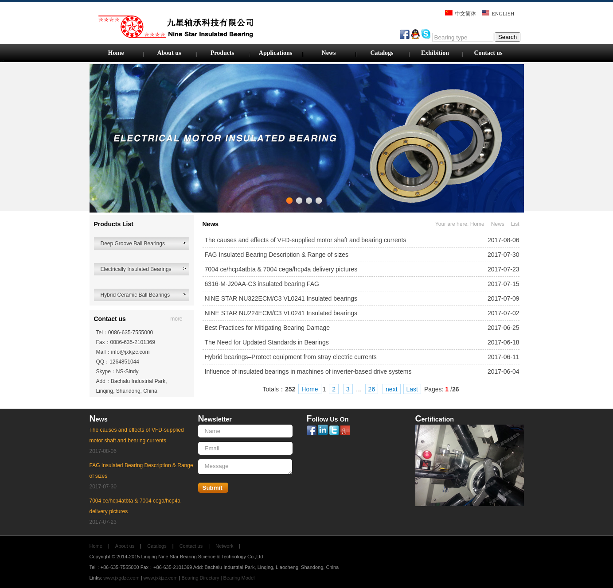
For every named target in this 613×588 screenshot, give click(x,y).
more (176, 319)
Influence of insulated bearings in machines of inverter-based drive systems (308, 371)
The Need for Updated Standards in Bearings (267, 342)
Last (412, 389)
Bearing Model (239, 577)
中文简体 (465, 14)
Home (116, 53)
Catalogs (381, 53)
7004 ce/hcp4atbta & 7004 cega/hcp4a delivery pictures (281, 269)
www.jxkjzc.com (161, 577)
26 (371, 389)
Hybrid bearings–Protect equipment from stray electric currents (291, 356)
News (329, 53)
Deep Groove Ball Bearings (133, 243)
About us (169, 53)
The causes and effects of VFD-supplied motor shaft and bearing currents (305, 240)
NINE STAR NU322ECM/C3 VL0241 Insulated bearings (281, 298)
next (391, 389)
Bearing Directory (200, 577)
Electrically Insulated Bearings (136, 269)
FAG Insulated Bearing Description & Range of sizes (277, 254)
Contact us (488, 53)
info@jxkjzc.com (130, 352)
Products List (113, 224)
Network (224, 546)
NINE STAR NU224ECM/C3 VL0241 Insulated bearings (281, 313)
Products (222, 53)
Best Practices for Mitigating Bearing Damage (267, 327)
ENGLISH (503, 14)
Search (507, 37)
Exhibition (435, 53)
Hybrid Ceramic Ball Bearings (135, 295)
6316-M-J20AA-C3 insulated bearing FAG (262, 283)
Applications (275, 53)
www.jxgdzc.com (121, 577)
